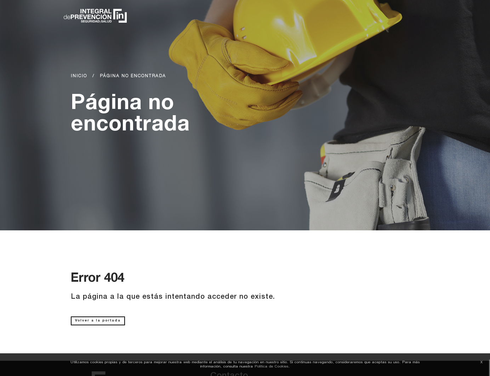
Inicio (79, 76)
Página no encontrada (133, 76)
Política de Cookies (272, 367)
